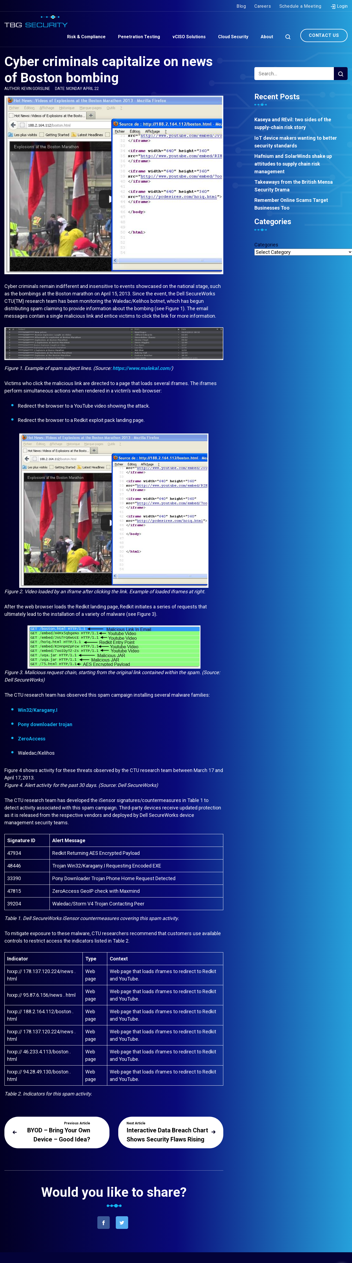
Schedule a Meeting (300, 5)
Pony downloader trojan (45, 724)
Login (339, 5)
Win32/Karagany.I (37, 710)
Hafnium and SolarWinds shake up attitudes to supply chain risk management (293, 163)
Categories (266, 245)
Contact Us (324, 34)
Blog (241, 5)
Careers (262, 5)
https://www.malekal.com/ (141, 368)
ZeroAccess (31, 739)
